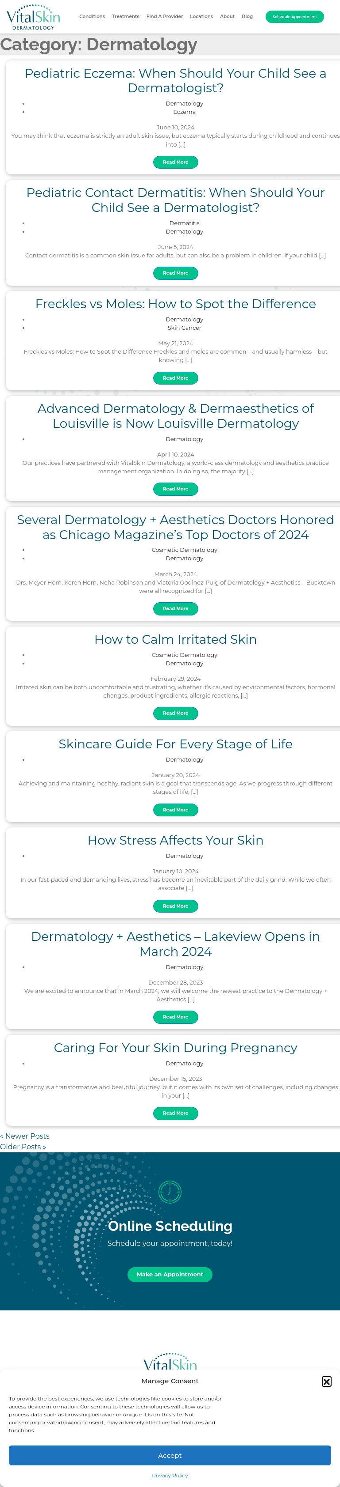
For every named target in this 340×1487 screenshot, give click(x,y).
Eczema (184, 112)
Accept (170, 1455)
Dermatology (185, 103)
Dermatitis (185, 223)
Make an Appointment (170, 1274)
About (227, 16)
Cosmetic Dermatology (184, 550)
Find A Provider (165, 16)
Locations (201, 16)
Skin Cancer (184, 328)
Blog (247, 16)
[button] (326, 1381)
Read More (175, 162)
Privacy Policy (170, 1475)
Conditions (92, 16)
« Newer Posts (25, 1136)
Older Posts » (23, 1147)
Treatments (125, 16)
